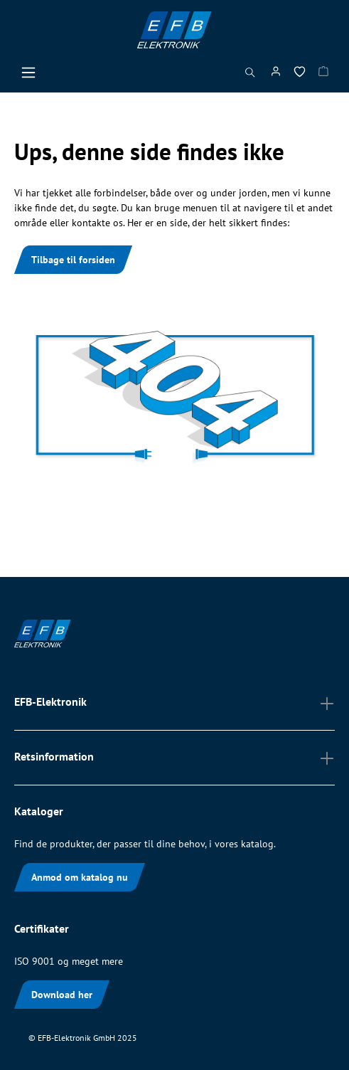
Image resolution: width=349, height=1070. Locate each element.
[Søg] (250, 76)
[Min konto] (275, 74)
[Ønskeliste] (299, 74)
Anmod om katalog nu (79, 877)
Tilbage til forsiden (73, 259)
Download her (61, 994)
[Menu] (28, 76)
